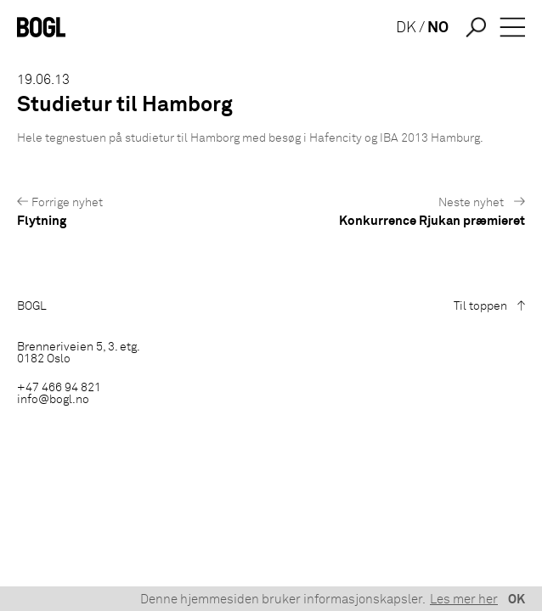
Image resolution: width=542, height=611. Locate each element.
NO (438, 28)
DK (406, 28)
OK (516, 599)
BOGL (32, 306)
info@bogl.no (53, 400)
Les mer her (464, 599)
